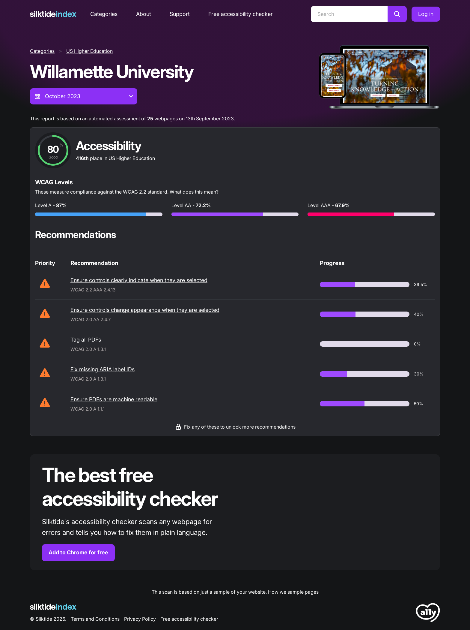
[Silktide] (53, 14)
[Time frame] (83, 96)
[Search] (349, 14)
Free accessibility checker (240, 14)
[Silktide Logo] (53, 607)
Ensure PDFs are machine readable (113, 399)
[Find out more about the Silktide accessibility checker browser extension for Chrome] (235, 512)
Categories (104, 14)
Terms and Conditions (95, 619)
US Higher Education (89, 51)
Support (180, 14)
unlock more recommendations (261, 427)
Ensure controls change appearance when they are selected (144, 310)
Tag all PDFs (85, 339)
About (143, 14)
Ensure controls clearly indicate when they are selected (138, 280)
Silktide (44, 619)
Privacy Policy (140, 619)
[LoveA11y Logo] (428, 613)
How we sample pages (293, 592)
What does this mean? (194, 192)
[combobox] (83, 96)
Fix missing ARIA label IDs (102, 369)
